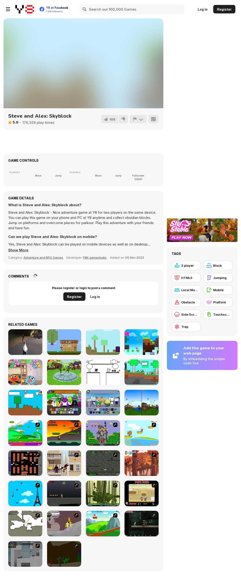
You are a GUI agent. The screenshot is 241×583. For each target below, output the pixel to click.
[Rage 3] (64, 523)
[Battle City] (25, 463)
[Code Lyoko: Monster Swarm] (103, 493)
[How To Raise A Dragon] (64, 554)
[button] (18, 250)
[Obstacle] (186, 302)
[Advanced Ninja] (25, 523)
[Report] (138, 119)
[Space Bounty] (103, 463)
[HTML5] (186, 277)
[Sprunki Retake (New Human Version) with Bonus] (64, 402)
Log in (203, 9)
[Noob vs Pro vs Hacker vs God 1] (64, 342)
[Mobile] (218, 290)
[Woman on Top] (25, 493)
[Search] (85, 9)
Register (224, 9)
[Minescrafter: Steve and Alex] (103, 342)
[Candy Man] (25, 433)
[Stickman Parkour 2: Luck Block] (142, 342)
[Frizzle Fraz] (103, 523)
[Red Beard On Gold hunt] (142, 433)
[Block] (218, 265)
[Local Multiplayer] (186, 290)
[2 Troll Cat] (103, 372)
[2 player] (186, 265)
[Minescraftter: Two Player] (25, 402)
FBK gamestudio (95, 257)
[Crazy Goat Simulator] (64, 372)
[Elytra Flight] (142, 402)
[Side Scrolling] (186, 314)
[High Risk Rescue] (64, 463)
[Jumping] (218, 277)
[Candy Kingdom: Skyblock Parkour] (142, 372)
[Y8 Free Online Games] (24, 9)
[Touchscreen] (218, 314)
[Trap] (186, 326)
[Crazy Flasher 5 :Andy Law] (142, 523)
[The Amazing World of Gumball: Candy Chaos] (25, 372)
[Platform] (218, 302)
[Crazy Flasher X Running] (64, 493)
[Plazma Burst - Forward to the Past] (25, 554)
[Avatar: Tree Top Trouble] (142, 463)
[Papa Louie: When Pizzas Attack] (142, 493)
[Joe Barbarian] (64, 433)
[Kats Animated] (103, 402)
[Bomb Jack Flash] (103, 433)
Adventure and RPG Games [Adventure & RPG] (43, 257)
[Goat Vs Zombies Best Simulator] (25, 342)
